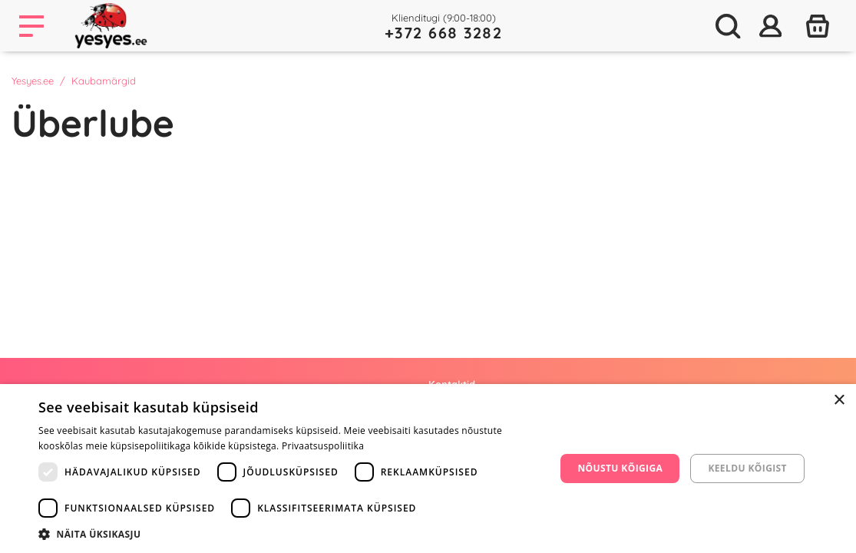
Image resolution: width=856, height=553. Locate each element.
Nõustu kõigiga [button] (620, 468)
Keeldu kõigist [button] (747, 468)
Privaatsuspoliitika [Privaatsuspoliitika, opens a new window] (323, 445)
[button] (289, 533)
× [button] (838, 400)
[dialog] (428, 468)
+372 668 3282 (444, 32)
